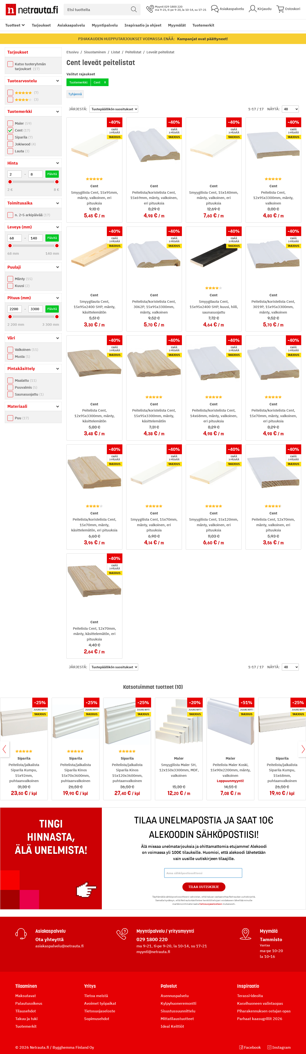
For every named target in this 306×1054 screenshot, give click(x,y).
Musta (22, 356)
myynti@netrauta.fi (153, 951)
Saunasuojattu (29, 394)
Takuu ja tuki (26, 1018)
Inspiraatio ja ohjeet (143, 25)
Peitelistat (133, 52)
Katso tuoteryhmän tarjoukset (30, 66)
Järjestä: (78, 109)
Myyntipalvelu (105, 25)
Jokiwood (25, 144)
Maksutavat (25, 995)
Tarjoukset (41, 25)
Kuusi (22, 285)
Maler (23, 123)
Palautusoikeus (28, 1003)
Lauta (22, 151)
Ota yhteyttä (49, 939)
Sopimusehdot (96, 1018)
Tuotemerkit (203, 25)
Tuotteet (12, 25)
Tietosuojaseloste (99, 1011)
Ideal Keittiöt (172, 1026)
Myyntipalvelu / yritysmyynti (165, 931)
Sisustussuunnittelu (178, 1011)
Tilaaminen (26, 986)
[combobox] (102, 9)
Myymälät (177, 25)
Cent (22, 130)
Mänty (24, 278)
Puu (22, 418)
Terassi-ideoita (250, 995)
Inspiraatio (248, 986)
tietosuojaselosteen (210, 903)
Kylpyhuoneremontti (178, 1003)
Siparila (24, 137)
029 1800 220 (152, 939)
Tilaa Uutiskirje (203, 887)
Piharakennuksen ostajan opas (264, 1011)
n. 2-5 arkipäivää (32, 215)
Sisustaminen (95, 52)
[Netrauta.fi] (32, 9)
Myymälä (269, 931)
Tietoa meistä (96, 995)
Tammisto (271, 939)
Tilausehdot (25, 1011)
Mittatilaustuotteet (177, 1018)
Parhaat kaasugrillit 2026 (259, 1018)
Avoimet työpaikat (100, 1003)
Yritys (90, 986)
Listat (116, 52)
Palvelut (169, 986)
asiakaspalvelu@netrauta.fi (59, 946)
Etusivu (73, 52)
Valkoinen (26, 349)
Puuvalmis (26, 387)
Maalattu (26, 380)
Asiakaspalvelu (71, 25)
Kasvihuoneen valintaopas (260, 1003)
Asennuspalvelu (175, 995)
